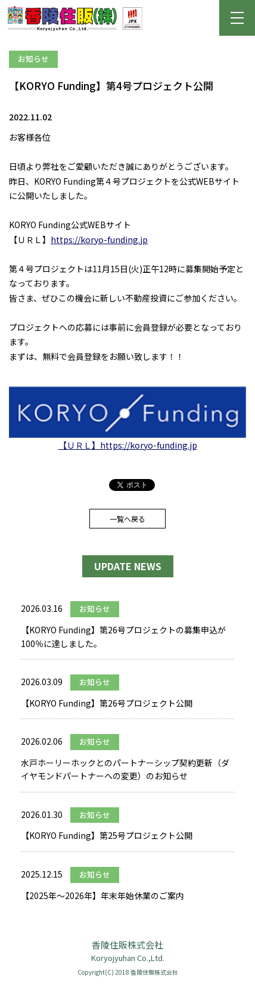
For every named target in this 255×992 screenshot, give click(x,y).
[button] (237, 18)
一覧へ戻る (127, 519)
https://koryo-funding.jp (99, 239)
